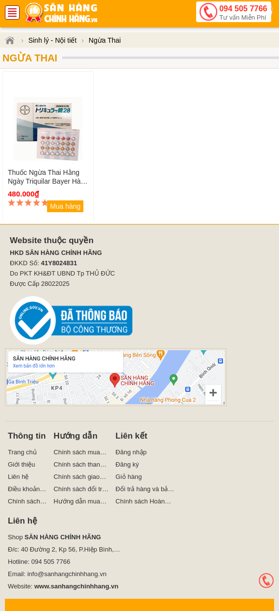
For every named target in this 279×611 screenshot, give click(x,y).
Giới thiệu (21, 464)
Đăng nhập (131, 452)
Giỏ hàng (129, 476)
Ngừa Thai (29, 58)
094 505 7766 (243, 13)
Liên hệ (18, 476)
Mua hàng (65, 206)
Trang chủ (22, 452)
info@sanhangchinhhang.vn (66, 574)
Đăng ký (127, 464)
